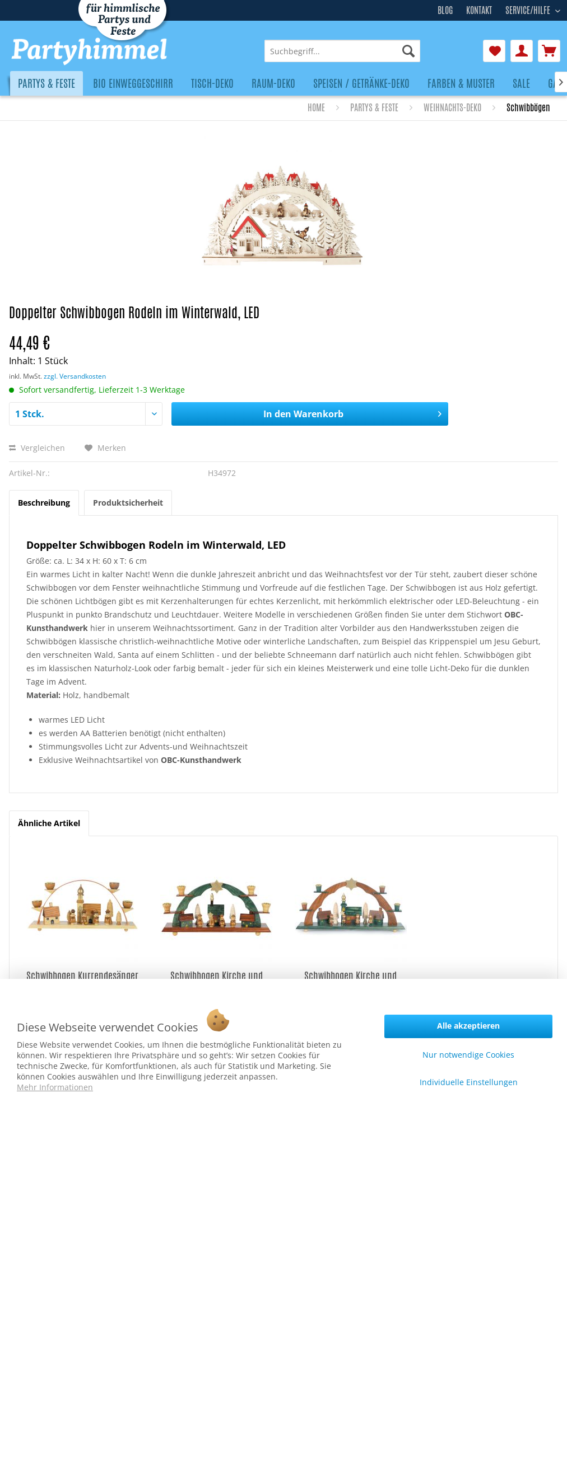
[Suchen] (408, 51)
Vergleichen (37, 447)
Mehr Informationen (55, 1087)
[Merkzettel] (494, 51)
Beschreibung (44, 502)
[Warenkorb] (549, 51)
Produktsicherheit (128, 502)
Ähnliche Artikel (49, 823)
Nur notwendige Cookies (468, 1054)
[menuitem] (342, 51)
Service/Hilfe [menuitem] (528, 9)
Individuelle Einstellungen (469, 1082)
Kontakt (479, 10)
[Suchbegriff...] (342, 51)
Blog (445, 10)
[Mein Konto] (521, 51)
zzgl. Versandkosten (75, 376)
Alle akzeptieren (468, 1025)
